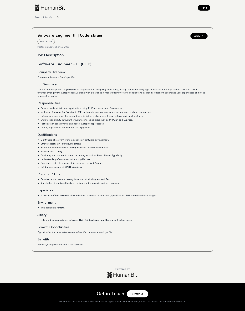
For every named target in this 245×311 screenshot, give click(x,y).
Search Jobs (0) (43, 17)
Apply (199, 36)
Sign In (204, 7)
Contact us (137, 293)
